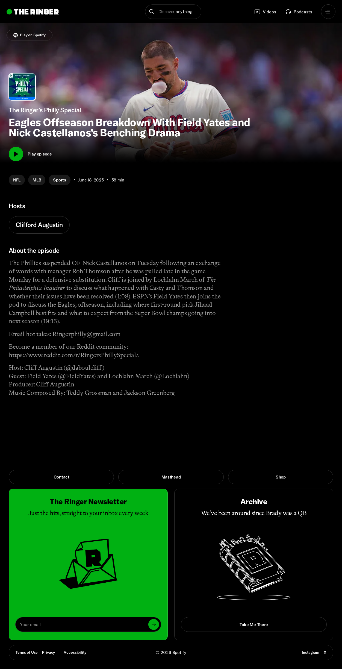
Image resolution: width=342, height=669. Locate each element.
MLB (37, 180)
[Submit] (153, 624)
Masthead (171, 477)
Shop (281, 477)
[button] (173, 11)
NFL (16, 180)
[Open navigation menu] (328, 11)
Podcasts (298, 11)
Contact (61, 477)
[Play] (16, 154)
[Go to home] (33, 11)
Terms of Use (27, 652)
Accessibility (75, 652)
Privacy (48, 652)
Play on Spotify (29, 35)
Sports (59, 180)
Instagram (310, 652)
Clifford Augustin (39, 225)
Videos (265, 11)
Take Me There (254, 624)
